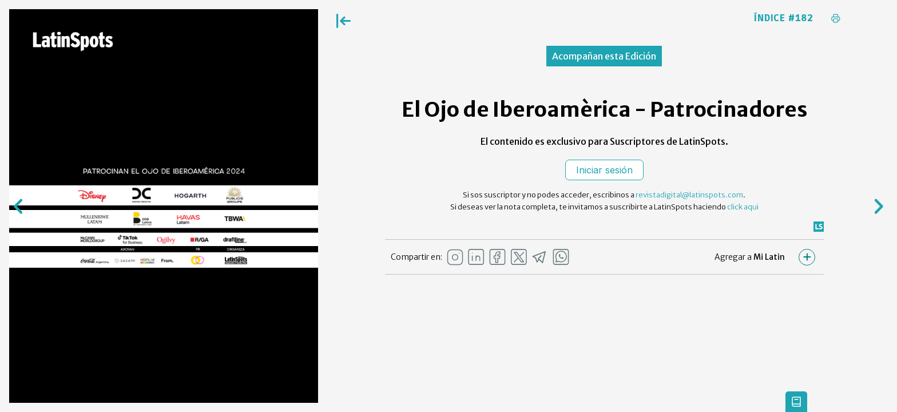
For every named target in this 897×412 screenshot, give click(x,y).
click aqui (743, 207)
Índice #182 (783, 18)
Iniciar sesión (604, 170)
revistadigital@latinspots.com (689, 195)
